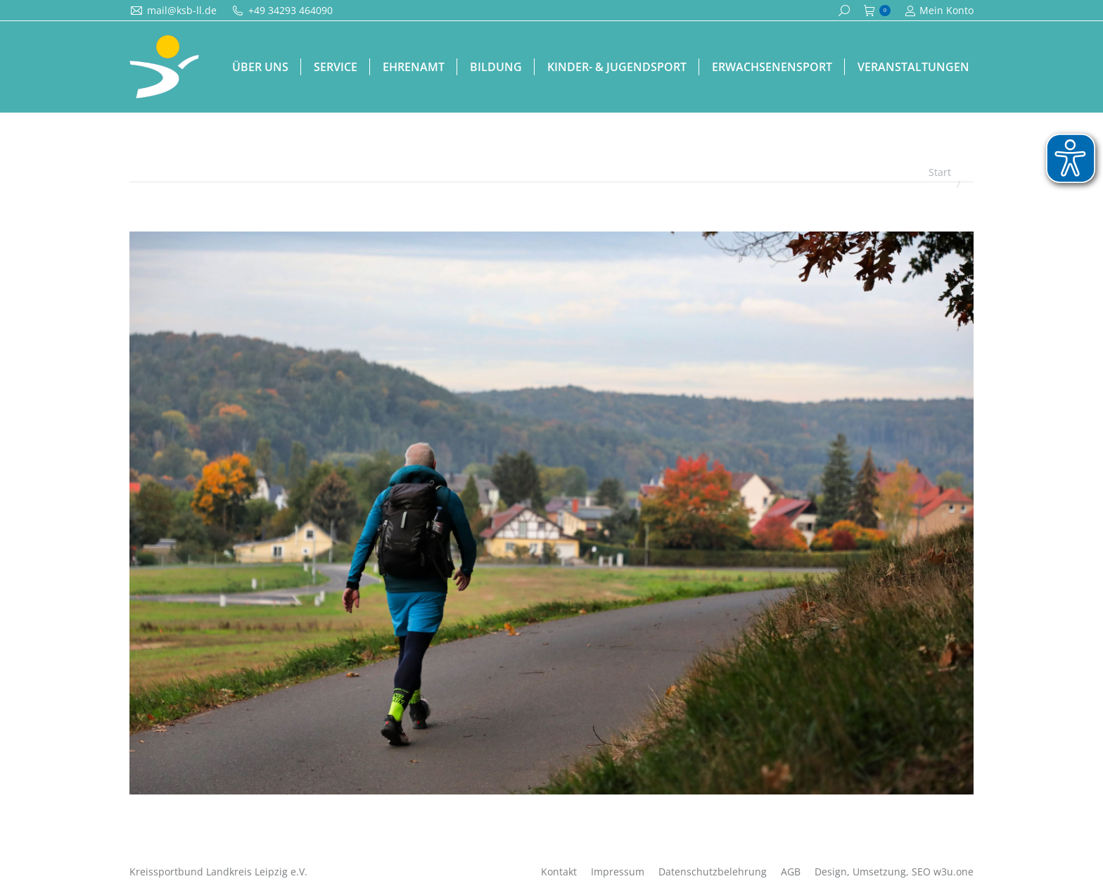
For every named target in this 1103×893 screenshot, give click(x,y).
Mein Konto (939, 11)
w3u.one (953, 871)
